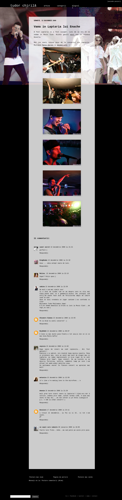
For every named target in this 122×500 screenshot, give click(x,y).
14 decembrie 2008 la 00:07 (58, 331)
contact (94, 496)
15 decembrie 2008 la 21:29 (56, 391)
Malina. (43, 273)
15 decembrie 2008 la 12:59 (58, 377)
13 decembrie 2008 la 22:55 (64, 318)
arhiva (47, 6)
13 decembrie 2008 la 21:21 (62, 247)
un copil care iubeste (49, 427)
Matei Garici (47, 45)
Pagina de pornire (60, 477)
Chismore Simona (46, 318)
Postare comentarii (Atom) (52, 480)
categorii (61, 6)
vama (87, 496)
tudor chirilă (23, 6)
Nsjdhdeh (43, 331)
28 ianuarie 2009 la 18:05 (69, 427)
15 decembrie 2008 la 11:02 (57, 346)
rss (66, 496)
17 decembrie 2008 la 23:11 (58, 410)
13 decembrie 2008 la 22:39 (56, 287)
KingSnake (43, 260)
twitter (81, 496)
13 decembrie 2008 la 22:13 (57, 273)
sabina (42, 287)
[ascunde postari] (114, 1)
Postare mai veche (85, 477)
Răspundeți (44, 253)
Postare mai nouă (36, 477)
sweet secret (45, 247)
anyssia (43, 346)
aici (73, 34)
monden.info (62, 45)
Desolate (43, 410)
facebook (73, 496)
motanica (43, 377)
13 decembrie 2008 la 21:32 (59, 260)
